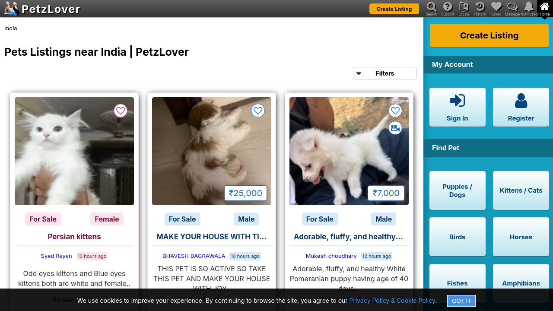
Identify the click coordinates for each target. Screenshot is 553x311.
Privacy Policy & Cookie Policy (392, 300)
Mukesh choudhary (331, 255)
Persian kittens (74, 236)
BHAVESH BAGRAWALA (193, 255)
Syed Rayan (56, 255)
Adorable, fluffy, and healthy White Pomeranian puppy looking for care (351, 236)
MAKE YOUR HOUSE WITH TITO (213, 236)
